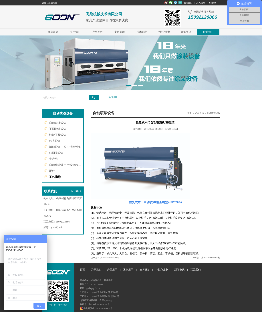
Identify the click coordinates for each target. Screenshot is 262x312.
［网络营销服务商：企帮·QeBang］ (97, 300)
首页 (189, 113)
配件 (52, 170)
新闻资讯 (186, 32)
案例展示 (119, 32)
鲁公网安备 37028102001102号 (96, 308)
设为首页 (188, 2)
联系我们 (208, 32)
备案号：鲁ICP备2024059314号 (95, 304)
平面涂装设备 (58, 128)
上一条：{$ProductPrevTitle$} (105, 257)
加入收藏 (200, 2)
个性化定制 (164, 32)
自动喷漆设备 (58, 122)
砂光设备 (55, 140)
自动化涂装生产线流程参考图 (65, 164)
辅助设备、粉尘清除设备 (65, 146)
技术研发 (142, 32)
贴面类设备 (56, 152)
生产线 (53, 158)
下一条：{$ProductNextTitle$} (206, 257)
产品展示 (97, 32)
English (212, 2)
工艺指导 (55, 176)
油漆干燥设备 (58, 134)
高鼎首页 (53, 32)
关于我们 (75, 32)
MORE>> (76, 191)
